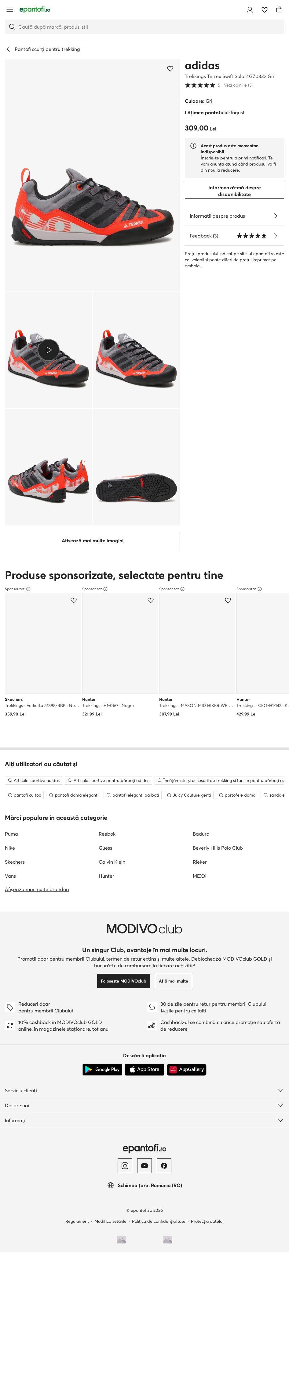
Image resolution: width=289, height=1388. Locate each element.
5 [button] (219, 85)
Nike (10, 661)
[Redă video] (48, 350)
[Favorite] (264, 9)
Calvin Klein (112, 676)
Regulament (77, 1035)
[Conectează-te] (250, 9)
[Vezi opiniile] (275, 235)
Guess (105, 661)
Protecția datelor (207, 1035)
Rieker (200, 676)
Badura (201, 647)
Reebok (107, 647)
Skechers (15, 676)
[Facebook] (164, 979)
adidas (202, 65)
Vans (10, 690)
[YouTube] (144, 979)
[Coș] (279, 9)
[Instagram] (125, 979)
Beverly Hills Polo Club (218, 661)
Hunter (106, 690)
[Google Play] (102, 883)
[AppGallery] (187, 883)
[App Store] (144, 883)
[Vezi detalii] (275, 216)
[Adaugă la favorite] (170, 68)
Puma (11, 647)
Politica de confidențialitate (158, 1035)
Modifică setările (110, 1035)
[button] (92, 175)
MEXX (200, 690)
